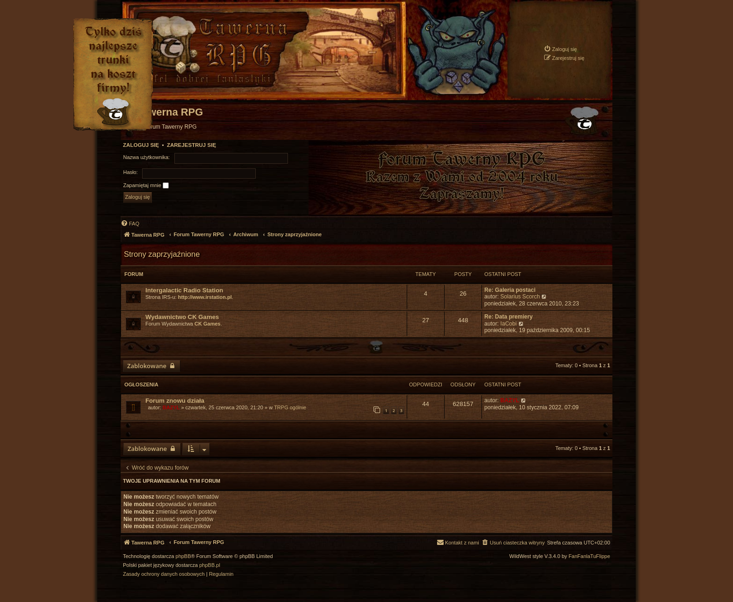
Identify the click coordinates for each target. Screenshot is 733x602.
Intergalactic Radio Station (184, 290)
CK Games (207, 323)
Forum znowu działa (174, 400)
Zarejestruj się (191, 145)
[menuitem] (560, 49)
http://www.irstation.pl (205, 297)
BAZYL (171, 407)
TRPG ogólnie (290, 407)
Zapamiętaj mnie (146, 185)
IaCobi (508, 323)
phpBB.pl (209, 565)
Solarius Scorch (520, 296)
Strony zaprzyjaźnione (162, 254)
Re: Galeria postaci (510, 290)
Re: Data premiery (508, 316)
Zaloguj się (141, 145)
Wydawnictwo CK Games (182, 316)
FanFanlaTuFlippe (589, 556)
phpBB (183, 556)
